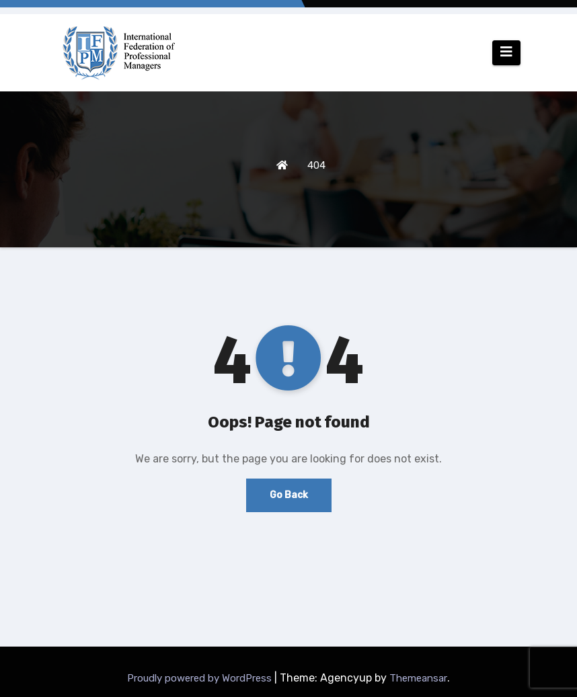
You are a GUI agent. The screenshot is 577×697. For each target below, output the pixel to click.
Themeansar (418, 678)
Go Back (289, 495)
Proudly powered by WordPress (200, 678)
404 (316, 165)
